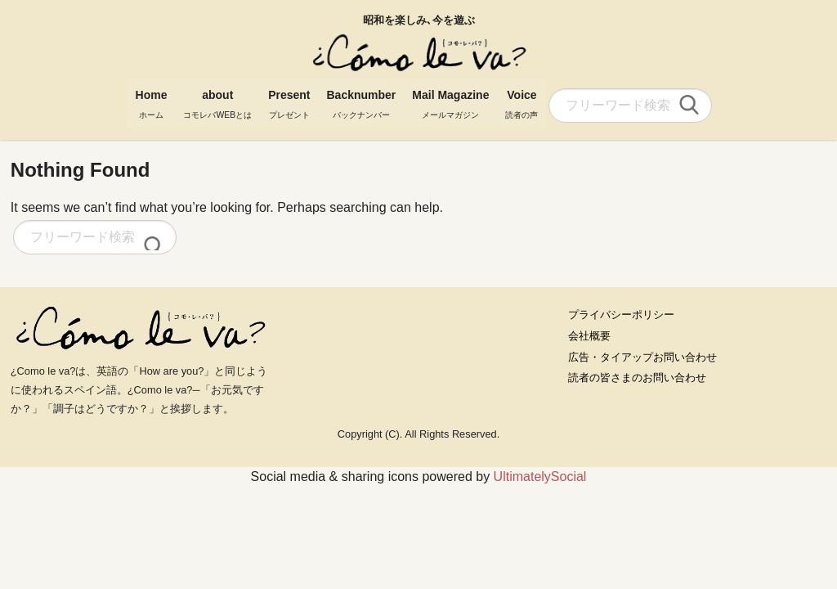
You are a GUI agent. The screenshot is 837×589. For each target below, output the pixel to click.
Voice (521, 99)
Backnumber (361, 99)
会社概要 (589, 336)
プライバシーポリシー (621, 314)
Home (152, 99)
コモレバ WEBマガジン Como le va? (418, 53)
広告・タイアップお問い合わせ (642, 357)
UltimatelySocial (540, 476)
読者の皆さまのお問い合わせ (637, 377)
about (217, 99)
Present (289, 99)
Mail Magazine (450, 99)
